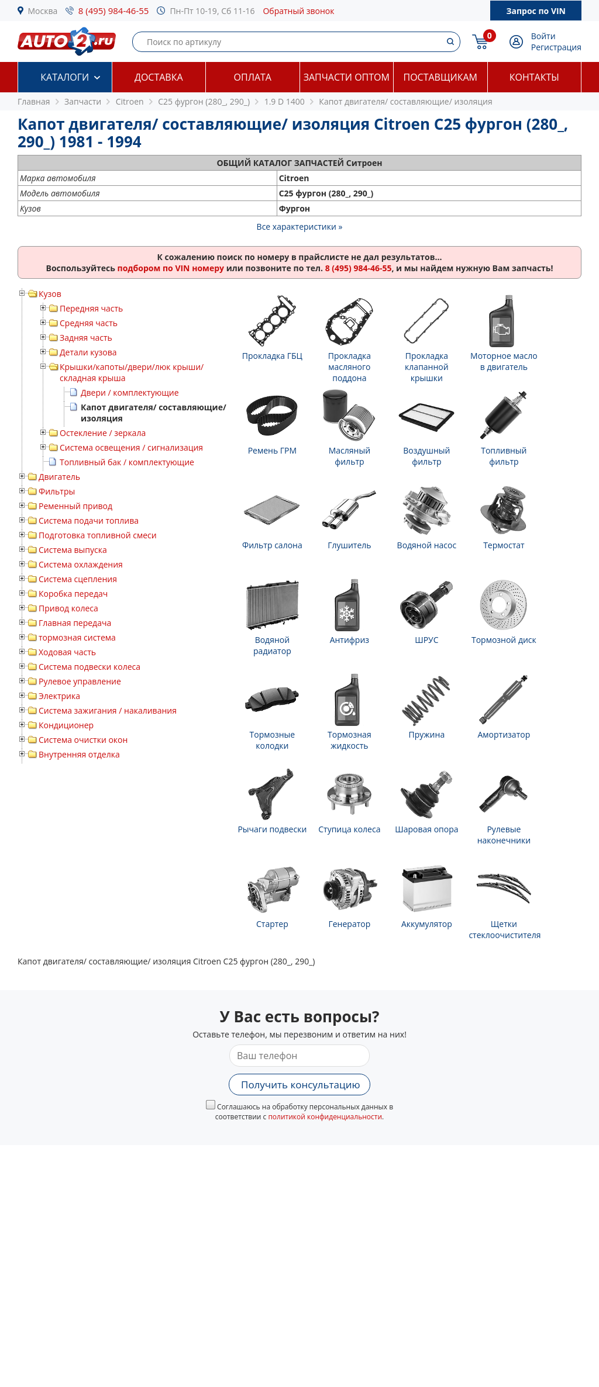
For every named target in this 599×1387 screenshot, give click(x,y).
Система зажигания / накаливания (108, 710)
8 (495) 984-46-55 (113, 10)
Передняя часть (91, 308)
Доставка (159, 77)
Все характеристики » (300, 226)
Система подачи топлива (89, 520)
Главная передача (75, 622)
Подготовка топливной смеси (98, 535)
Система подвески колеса (89, 666)
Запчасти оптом (347, 77)
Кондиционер (66, 725)
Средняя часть (89, 322)
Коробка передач (73, 593)
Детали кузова (88, 352)
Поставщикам (440, 77)
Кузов (50, 293)
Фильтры (57, 491)
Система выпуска (73, 549)
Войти (543, 35)
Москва (43, 10)
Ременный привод (75, 505)
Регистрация (556, 47)
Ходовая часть (67, 652)
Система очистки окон (83, 739)
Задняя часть (86, 337)
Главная (34, 101)
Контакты (534, 77)
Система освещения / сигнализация (131, 447)
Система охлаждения (81, 564)
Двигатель (59, 476)
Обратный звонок (298, 10)
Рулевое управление (80, 681)
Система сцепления (78, 578)
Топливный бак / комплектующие (127, 462)
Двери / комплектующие (130, 392)
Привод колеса (68, 608)
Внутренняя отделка (79, 754)
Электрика (59, 695)
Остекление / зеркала (103, 432)
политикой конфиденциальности (325, 1117)
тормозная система (77, 637)
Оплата (252, 77)
